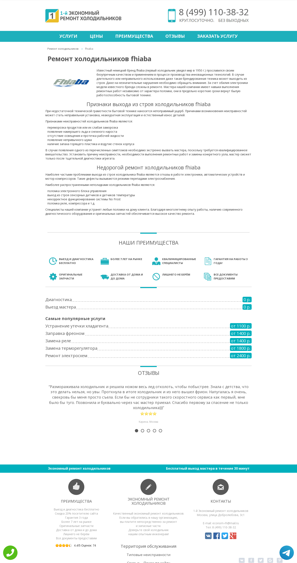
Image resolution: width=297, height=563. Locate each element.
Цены (96, 36)
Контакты (221, 501)
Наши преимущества (148, 242)
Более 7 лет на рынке (126, 259)
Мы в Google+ (233, 536)
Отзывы (175, 36)
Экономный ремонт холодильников (149, 501)
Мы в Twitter (225, 536)
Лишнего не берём (176, 274)
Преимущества (134, 36)
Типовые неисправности (149, 554)
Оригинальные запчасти (70, 276)
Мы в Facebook (216, 536)
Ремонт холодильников (63, 48)
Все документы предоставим (226, 276)
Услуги (68, 36)
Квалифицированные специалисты (179, 261)
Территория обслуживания (148, 546)
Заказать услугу (217, 36)
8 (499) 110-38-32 (214, 12)
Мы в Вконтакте (208, 536)
